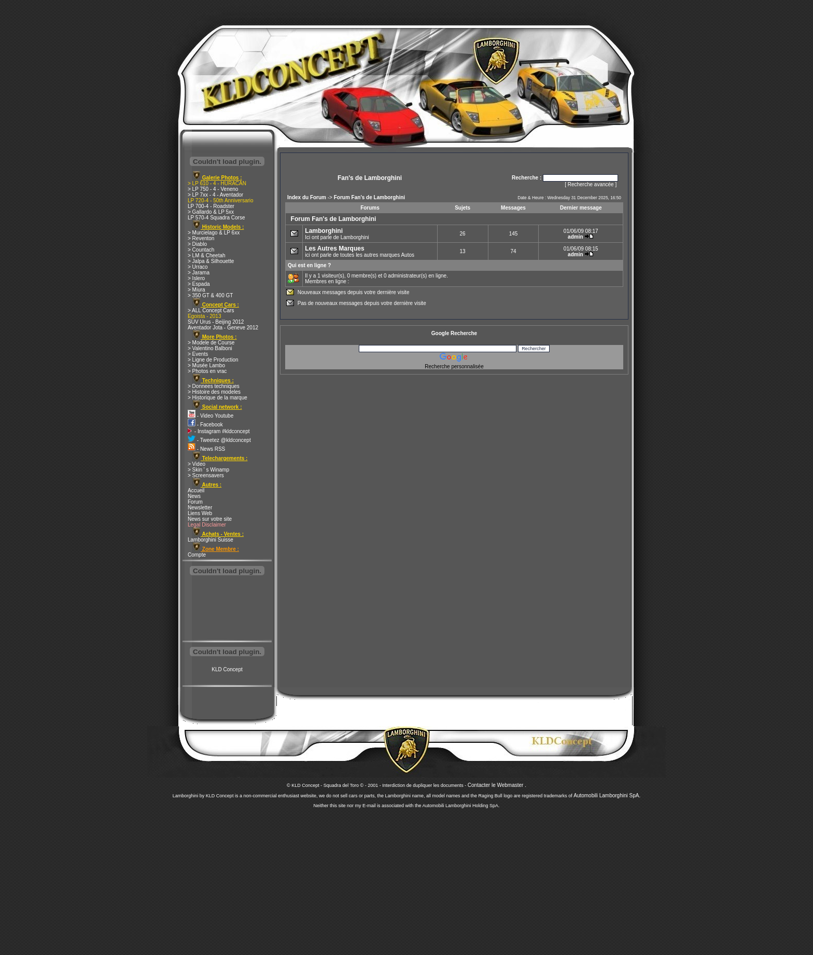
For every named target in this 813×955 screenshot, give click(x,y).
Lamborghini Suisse (210, 540)
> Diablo (197, 244)
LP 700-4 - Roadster (211, 206)
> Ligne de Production (213, 360)
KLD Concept (227, 669)
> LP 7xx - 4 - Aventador (215, 195)
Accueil (196, 490)
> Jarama (198, 272)
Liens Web (200, 513)
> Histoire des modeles (214, 392)
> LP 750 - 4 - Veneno (213, 189)
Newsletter (200, 507)
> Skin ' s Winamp (208, 470)
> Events (198, 354)
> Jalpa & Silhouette (211, 261)
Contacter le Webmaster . (497, 785)
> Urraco (198, 267)
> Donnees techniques (214, 386)
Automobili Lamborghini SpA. (606, 795)
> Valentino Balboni (210, 348)
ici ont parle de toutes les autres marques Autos (359, 251)
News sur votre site (210, 519)
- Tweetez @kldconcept (219, 440)
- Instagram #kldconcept (219, 431)
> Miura (196, 290)
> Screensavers (206, 475)
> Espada (199, 284)
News (194, 496)
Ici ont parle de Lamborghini (337, 233)
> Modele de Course (211, 342)
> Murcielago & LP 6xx (214, 233)
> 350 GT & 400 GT (210, 295)
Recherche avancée (591, 184)
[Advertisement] (227, 609)
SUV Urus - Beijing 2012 (216, 322)
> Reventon (201, 238)
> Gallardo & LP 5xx (211, 212)
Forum (195, 502)
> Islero (196, 278)
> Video (196, 464)
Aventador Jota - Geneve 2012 (223, 327)
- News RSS (206, 449)
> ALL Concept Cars (211, 310)
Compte (197, 555)
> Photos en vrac (207, 371)
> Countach (201, 250)
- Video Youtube (210, 416)
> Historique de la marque (217, 397)
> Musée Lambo (206, 365)
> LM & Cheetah (207, 255)
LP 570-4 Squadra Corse (216, 217)
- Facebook (205, 424)
